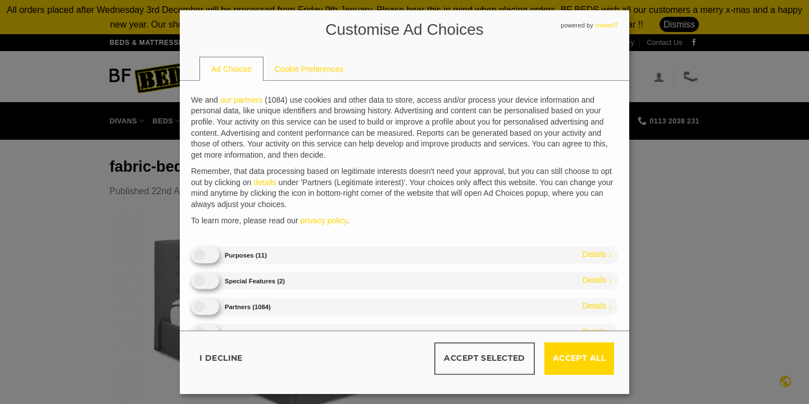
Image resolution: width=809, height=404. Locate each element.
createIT (606, 25)
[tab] (231, 69)
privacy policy (324, 221)
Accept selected (484, 358)
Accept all (579, 358)
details (597, 254)
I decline (221, 358)
